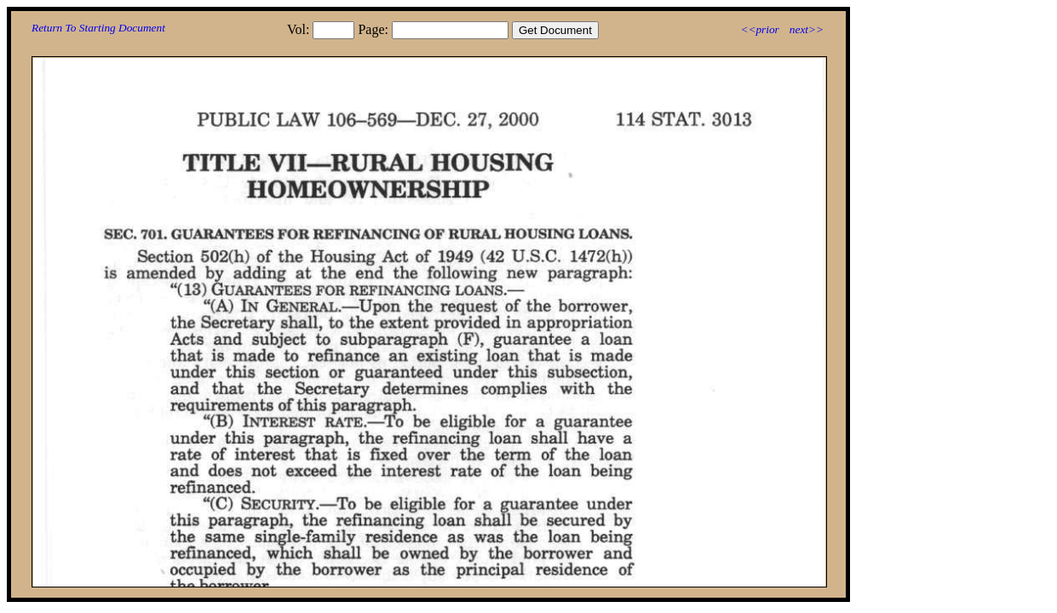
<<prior (759, 29)
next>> (807, 29)
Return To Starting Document (98, 27)
